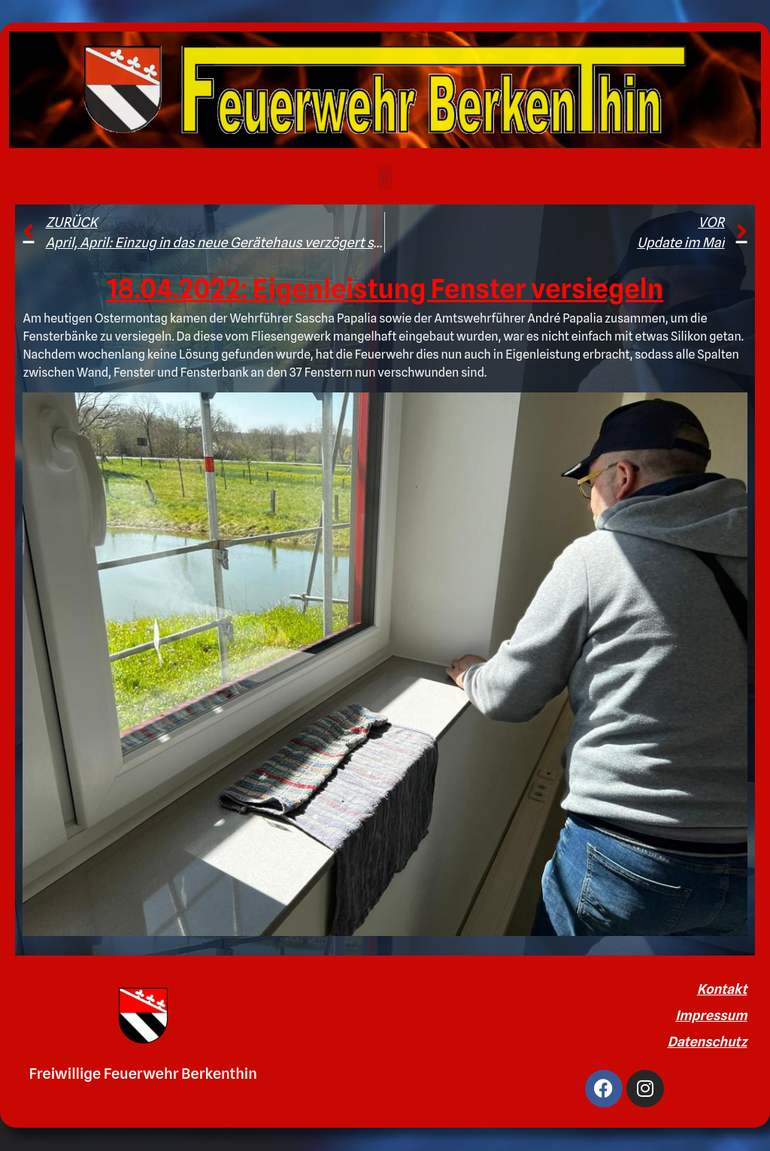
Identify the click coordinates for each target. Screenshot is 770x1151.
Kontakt (722, 989)
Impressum (711, 1015)
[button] (384, 177)
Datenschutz (707, 1042)
